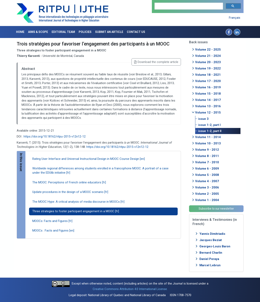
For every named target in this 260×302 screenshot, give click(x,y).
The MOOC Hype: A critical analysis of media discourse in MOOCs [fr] (78, 201)
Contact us (136, 32)
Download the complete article (156, 62)
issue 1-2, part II (209, 131)
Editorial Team (63, 32)
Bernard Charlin (210, 252)
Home (20, 32)
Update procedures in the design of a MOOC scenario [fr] (70, 192)
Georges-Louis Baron (214, 246)
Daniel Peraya (209, 259)
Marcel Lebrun (210, 265)
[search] (188, 6)
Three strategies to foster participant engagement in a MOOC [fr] (75, 211)
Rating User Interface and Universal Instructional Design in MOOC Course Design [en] (88, 159)
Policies (85, 32)
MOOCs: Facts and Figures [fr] (52, 221)
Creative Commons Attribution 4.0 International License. (130, 289)
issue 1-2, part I (209, 125)
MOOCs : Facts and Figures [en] (53, 230)
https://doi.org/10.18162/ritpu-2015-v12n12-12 (55, 136)
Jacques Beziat (210, 240)
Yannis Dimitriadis (212, 234)
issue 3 (203, 119)
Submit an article (109, 32)
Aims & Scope (38, 32)
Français (234, 17)
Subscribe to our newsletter (216, 208)
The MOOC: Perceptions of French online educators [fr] (69, 182)
